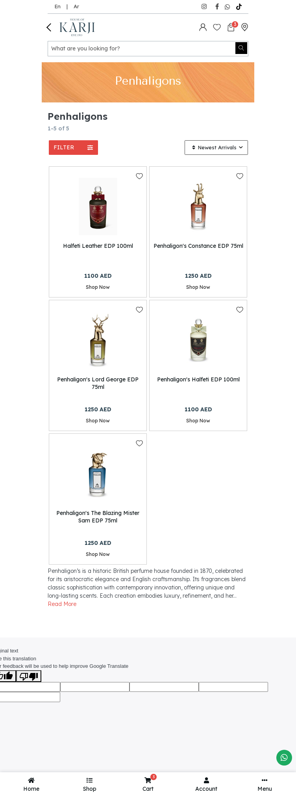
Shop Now (98, 287)
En (57, 6)
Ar (76, 6)
